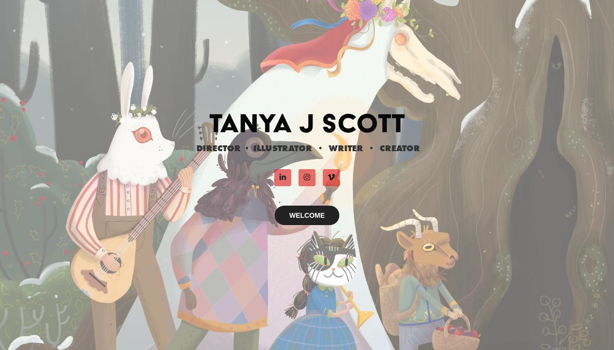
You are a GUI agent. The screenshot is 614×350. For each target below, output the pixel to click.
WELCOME (307, 215)
